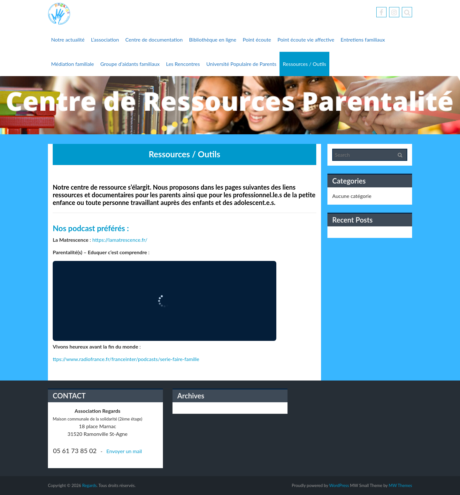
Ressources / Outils (304, 64)
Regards (89, 485)
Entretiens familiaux (363, 39)
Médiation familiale (72, 64)
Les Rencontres (183, 64)
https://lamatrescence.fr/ (119, 240)
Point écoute (257, 39)
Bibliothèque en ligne (212, 39)
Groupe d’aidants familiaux (130, 64)
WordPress (339, 485)
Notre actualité (68, 39)
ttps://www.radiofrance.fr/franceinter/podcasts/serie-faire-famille (126, 359)
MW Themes (400, 485)
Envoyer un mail (124, 451)
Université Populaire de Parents (241, 64)
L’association (105, 39)
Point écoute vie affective (306, 39)
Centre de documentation (154, 39)
